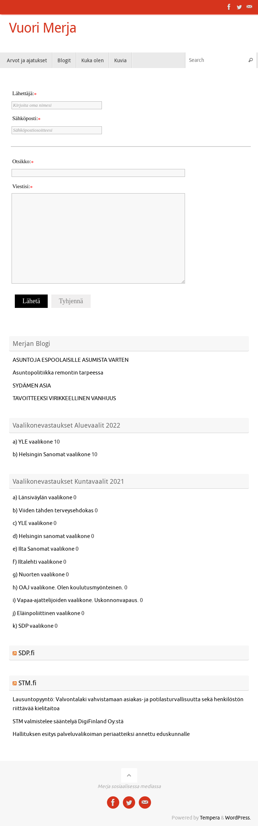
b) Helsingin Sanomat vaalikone (51, 454)
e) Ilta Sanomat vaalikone (43, 549)
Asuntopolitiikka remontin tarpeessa (58, 372)
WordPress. (238, 818)
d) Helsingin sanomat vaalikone (51, 536)
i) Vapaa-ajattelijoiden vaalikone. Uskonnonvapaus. (76, 600)
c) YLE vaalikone (32, 523)
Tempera (210, 818)
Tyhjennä (71, 301)
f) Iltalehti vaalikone (37, 562)
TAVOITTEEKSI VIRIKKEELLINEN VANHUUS (64, 398)
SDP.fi (26, 652)
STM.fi (27, 682)
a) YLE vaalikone (33, 442)
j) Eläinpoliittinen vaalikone (46, 613)
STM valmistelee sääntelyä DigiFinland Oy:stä (68, 721)
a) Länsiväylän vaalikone (42, 497)
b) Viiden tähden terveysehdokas (53, 510)
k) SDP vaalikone (33, 626)
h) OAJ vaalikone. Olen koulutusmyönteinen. (68, 587)
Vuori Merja (42, 27)
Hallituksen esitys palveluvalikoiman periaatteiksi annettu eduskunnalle (102, 734)
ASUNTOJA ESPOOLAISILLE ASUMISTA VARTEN (71, 360)
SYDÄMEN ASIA (32, 385)
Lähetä (31, 301)
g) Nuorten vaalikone (39, 574)
